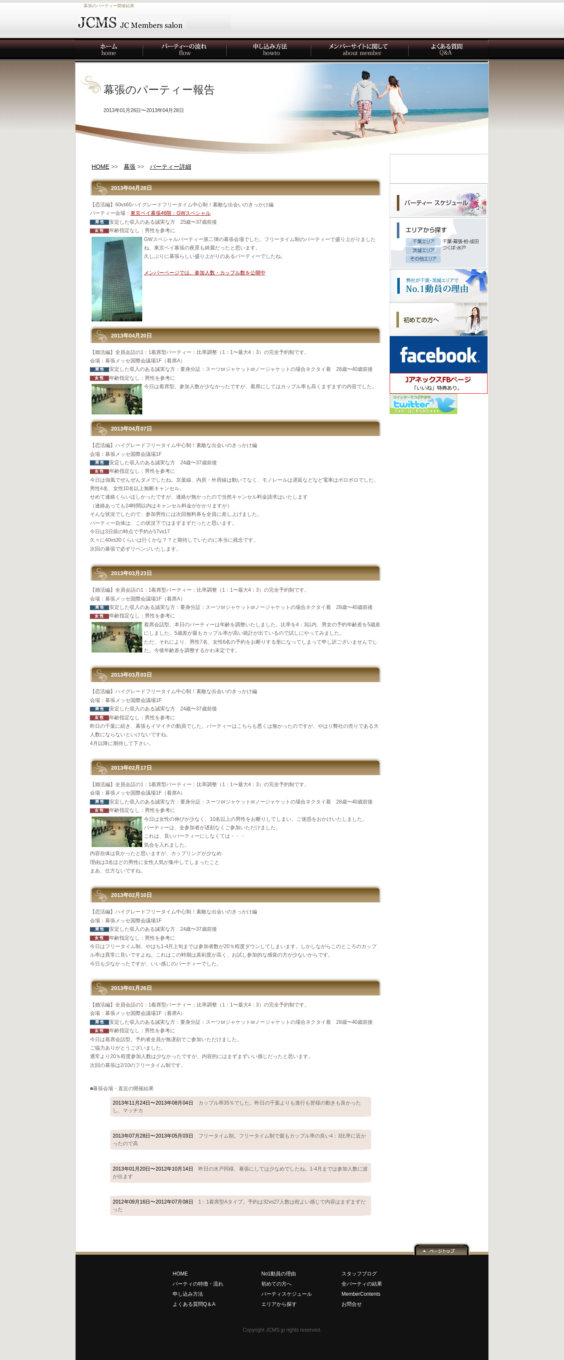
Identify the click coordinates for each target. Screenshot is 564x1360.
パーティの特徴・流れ (198, 1284)
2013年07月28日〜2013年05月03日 (239, 1139)
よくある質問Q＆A (194, 1304)
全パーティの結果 (362, 1284)
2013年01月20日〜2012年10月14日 (240, 1172)
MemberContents (361, 1294)
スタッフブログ (359, 1274)
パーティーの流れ (185, 50)
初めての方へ (276, 1284)
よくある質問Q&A (448, 50)
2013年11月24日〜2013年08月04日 (237, 1106)
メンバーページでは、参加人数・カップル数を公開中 (205, 273)
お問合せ (352, 1304)
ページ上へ (441, 1248)
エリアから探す (279, 1304)
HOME (180, 1274)
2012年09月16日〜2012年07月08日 (239, 1205)
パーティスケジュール (286, 1294)
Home (109, 50)
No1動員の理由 (278, 1274)
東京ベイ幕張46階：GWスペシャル (170, 213)
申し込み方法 (269, 50)
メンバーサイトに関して (360, 50)
